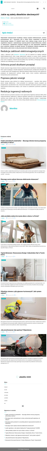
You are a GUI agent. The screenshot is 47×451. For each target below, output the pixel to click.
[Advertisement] (23, 124)
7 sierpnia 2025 (9, 181)
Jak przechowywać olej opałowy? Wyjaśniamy (16, 330)
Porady (7, 18)
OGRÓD (5, 400)
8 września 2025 (9, 144)
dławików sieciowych (19, 54)
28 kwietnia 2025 (10, 295)
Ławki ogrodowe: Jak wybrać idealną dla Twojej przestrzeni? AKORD (22, 428)
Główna (3, 18)
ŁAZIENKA (6, 398)
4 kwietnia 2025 (9, 218)
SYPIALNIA (6, 392)
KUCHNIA (6, 395)
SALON (5, 389)
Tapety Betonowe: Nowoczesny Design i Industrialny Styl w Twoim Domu (23, 254)
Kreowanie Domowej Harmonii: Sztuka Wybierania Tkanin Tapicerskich (23, 440)
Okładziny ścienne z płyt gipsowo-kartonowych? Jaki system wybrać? (21, 292)
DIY (5, 403)
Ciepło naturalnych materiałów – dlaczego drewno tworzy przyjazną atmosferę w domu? (21, 2)
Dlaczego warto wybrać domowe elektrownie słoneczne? (20, 179)
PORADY (6, 387)
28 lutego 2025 (9, 256)
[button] (37, 8)
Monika (3, 144)
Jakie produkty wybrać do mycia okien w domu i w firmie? (20, 216)
